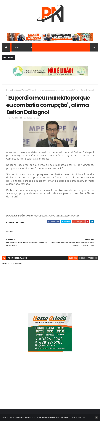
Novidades (16, 90)
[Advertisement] (50, 382)
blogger (73, 258)
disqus (82, 258)
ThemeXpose (79, 417)
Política (25, 90)
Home (8, 90)
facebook (92, 258)
